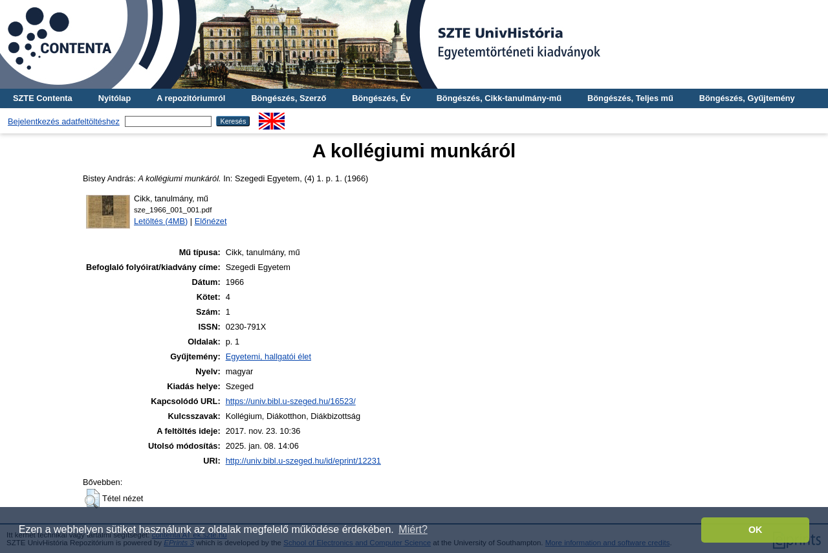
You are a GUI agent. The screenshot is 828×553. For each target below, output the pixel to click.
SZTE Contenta (42, 98)
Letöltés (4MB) (161, 221)
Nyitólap (114, 98)
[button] (92, 498)
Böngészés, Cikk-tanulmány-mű (499, 98)
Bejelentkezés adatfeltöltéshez (64, 121)
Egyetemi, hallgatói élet (268, 356)
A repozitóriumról (191, 98)
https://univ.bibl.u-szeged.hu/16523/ (291, 401)
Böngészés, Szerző (288, 98)
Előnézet (211, 221)
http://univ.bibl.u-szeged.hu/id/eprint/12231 (303, 461)
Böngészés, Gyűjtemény (747, 98)
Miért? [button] (412, 529)
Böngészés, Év (381, 98)
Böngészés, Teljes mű (630, 98)
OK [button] (755, 530)
